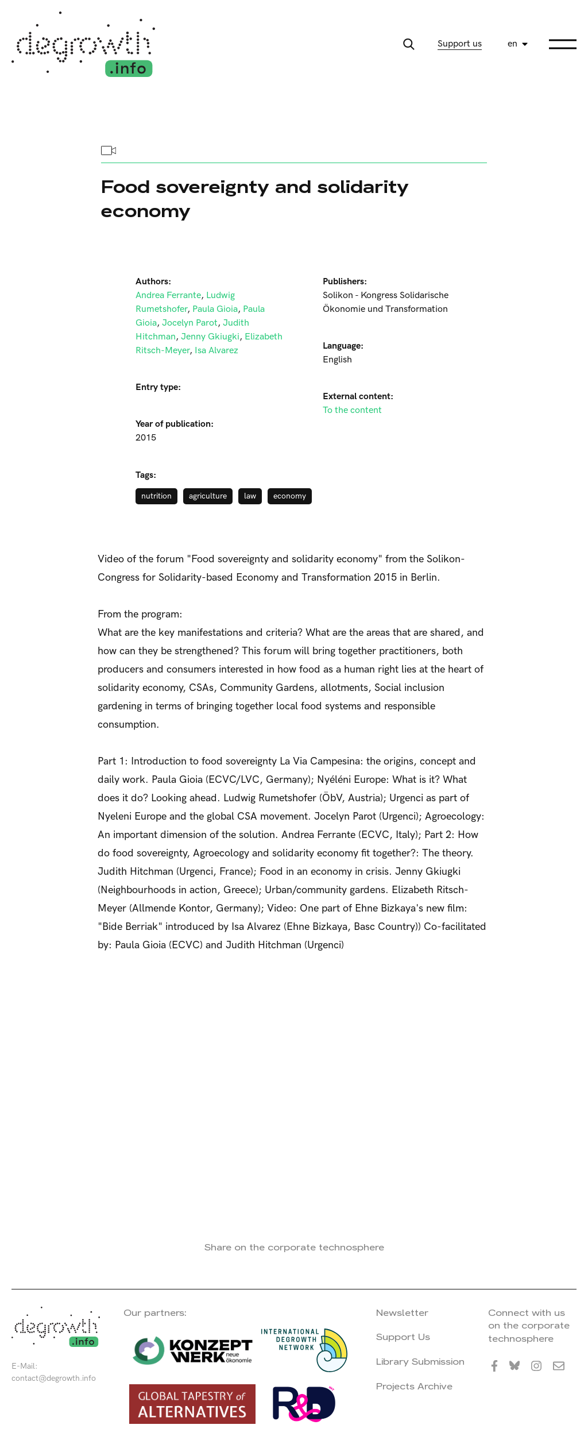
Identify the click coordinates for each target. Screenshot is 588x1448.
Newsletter (402, 1313)
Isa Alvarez (216, 350)
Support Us (403, 1337)
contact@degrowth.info (53, 1378)
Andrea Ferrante (168, 295)
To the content (352, 410)
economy (289, 496)
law (250, 496)
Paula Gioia (215, 309)
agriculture (208, 496)
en (512, 43)
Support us (460, 43)
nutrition (156, 496)
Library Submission (420, 1362)
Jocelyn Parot (190, 323)
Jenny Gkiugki (210, 336)
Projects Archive (414, 1386)
